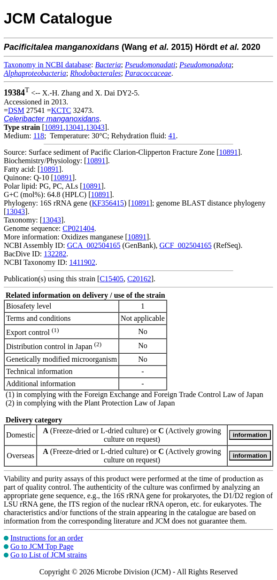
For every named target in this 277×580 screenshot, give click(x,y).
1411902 (82, 262)
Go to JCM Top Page (42, 546)
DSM (16, 110)
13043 (95, 127)
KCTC (61, 110)
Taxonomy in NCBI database (47, 65)
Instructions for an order (46, 538)
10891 (54, 127)
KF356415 (108, 203)
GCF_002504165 (186, 245)
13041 (74, 127)
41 (172, 136)
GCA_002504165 (94, 245)
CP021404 (78, 228)
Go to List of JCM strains (48, 555)
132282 (55, 254)
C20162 (139, 279)
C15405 (111, 279)
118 (38, 136)
